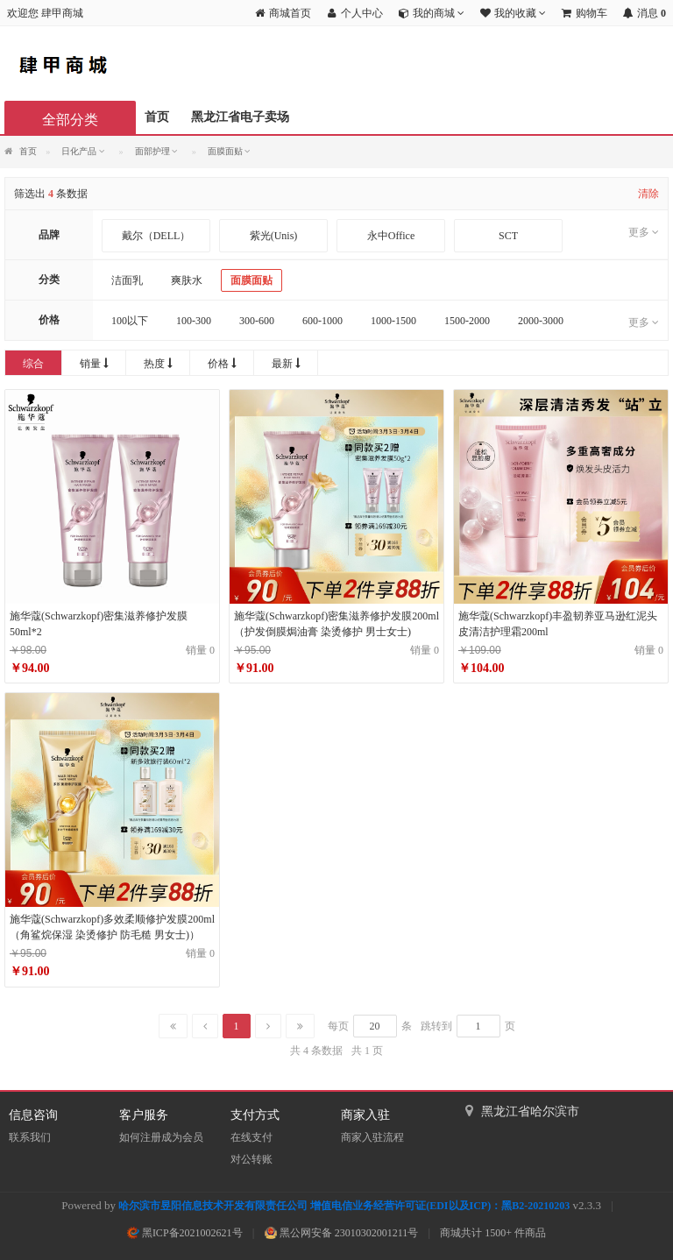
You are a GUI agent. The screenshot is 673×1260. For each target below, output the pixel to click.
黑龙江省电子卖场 (240, 117)
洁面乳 (127, 280)
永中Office (390, 236)
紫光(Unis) (274, 236)
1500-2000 (467, 321)
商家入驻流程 (372, 1137)
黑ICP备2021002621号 (185, 1233)
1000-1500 (393, 321)
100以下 (129, 321)
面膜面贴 (251, 280)
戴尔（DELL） (156, 236)
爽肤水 (186, 280)
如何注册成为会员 (161, 1137)
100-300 (193, 321)
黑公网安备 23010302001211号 (342, 1233)
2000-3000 (540, 321)
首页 (157, 117)
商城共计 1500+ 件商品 (493, 1233)
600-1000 (322, 321)
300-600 (256, 321)
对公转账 (251, 1159)
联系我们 (30, 1137)
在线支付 (251, 1137)
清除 (648, 194)
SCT (508, 236)
